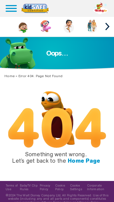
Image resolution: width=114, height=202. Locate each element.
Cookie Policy (60, 187)
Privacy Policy (45, 187)
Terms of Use (12, 187)
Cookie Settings (76, 187)
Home (9, 76)
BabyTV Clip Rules (29, 187)
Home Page (84, 160)
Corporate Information (95, 187)
